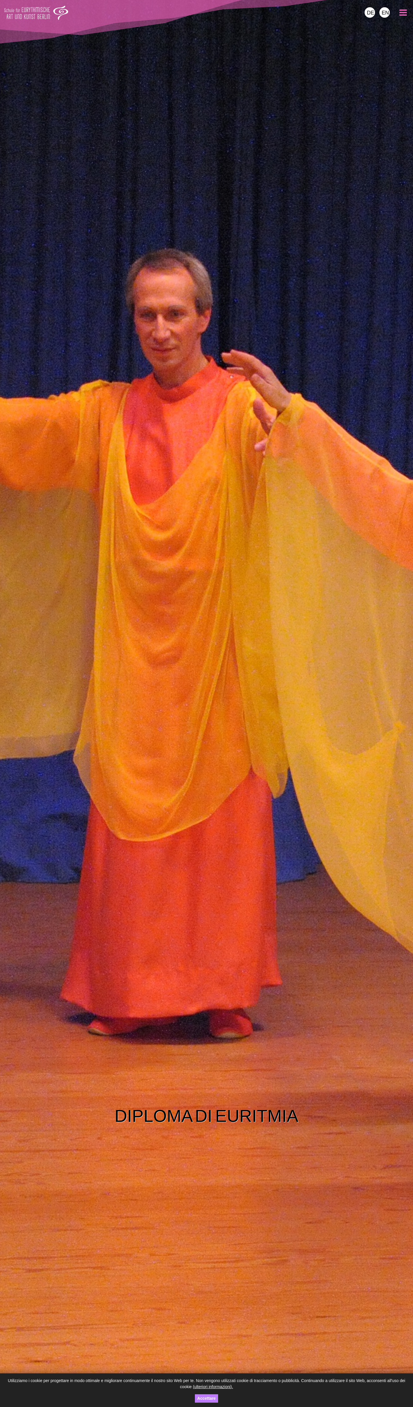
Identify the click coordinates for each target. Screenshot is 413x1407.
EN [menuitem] (385, 13)
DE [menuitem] (370, 13)
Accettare (206, 1398)
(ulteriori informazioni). (213, 1386)
